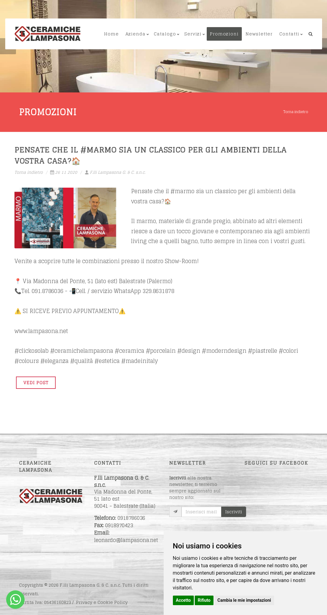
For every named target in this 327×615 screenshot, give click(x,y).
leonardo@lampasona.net (126, 540)
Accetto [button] (183, 600)
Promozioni (224, 34)
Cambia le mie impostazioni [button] (244, 600)
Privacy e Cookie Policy (102, 602)
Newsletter (259, 34)
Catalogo (165, 34)
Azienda (136, 34)
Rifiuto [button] (204, 600)
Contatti (289, 34)
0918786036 (131, 518)
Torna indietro (295, 111)
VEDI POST (35, 382)
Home (111, 34)
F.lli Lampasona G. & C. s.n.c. (115, 172)
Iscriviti (233, 511)
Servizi (192, 34)
